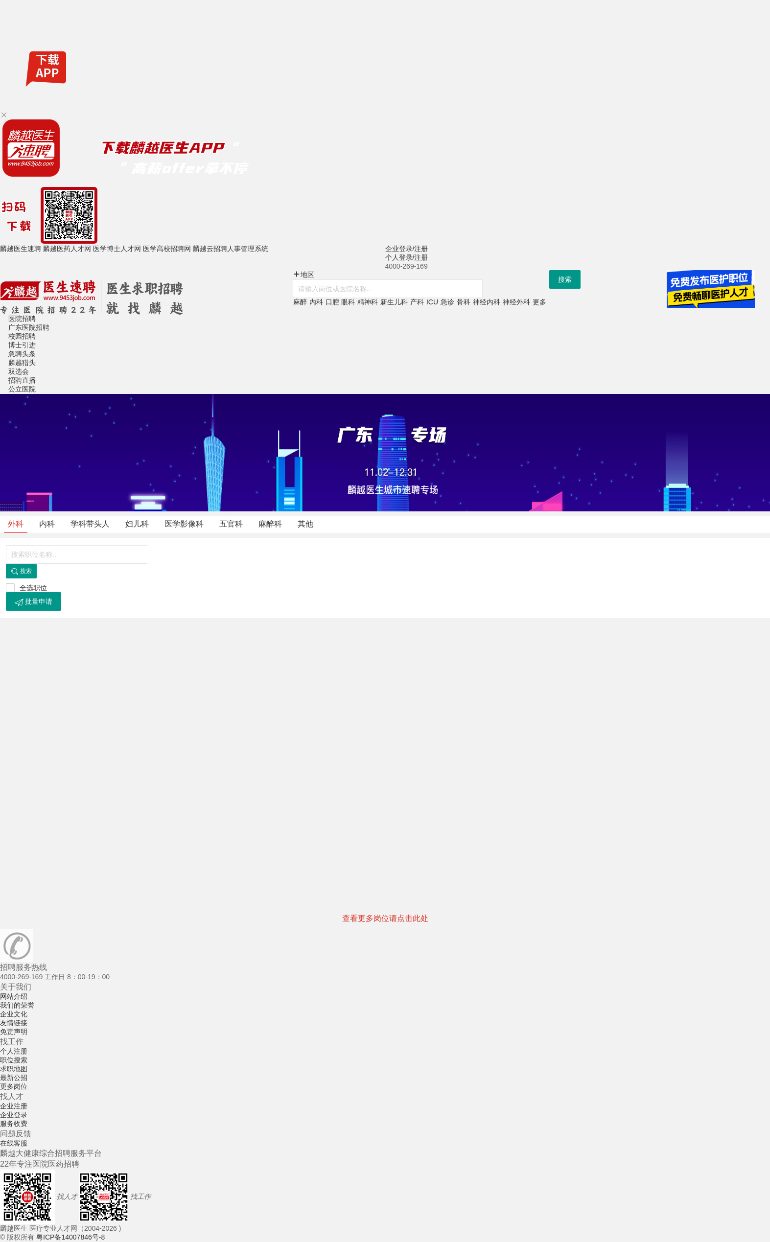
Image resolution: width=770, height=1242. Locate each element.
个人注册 (13, 1051)
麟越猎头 (22, 363)
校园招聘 (22, 336)
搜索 (565, 279)
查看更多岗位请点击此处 (385, 918)
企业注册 (13, 1106)
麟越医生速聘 (20, 249)
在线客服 (13, 1143)
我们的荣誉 (17, 1005)
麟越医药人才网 (67, 249)
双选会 (18, 371)
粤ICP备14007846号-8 (70, 1237)
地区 (303, 274)
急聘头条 (22, 354)
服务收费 (13, 1123)
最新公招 (13, 1077)
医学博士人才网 (117, 249)
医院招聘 (22, 318)
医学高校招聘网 (167, 249)
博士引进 (22, 345)
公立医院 (22, 389)
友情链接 (13, 1023)
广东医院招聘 (28, 327)
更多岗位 (13, 1086)
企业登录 (13, 1115)
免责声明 (13, 1031)
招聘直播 (22, 380)
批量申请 (33, 602)
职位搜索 (13, 1060)
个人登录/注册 (406, 257)
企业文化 (13, 1014)
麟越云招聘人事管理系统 (230, 249)
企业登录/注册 (406, 249)
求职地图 (13, 1069)
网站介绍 (13, 996)
